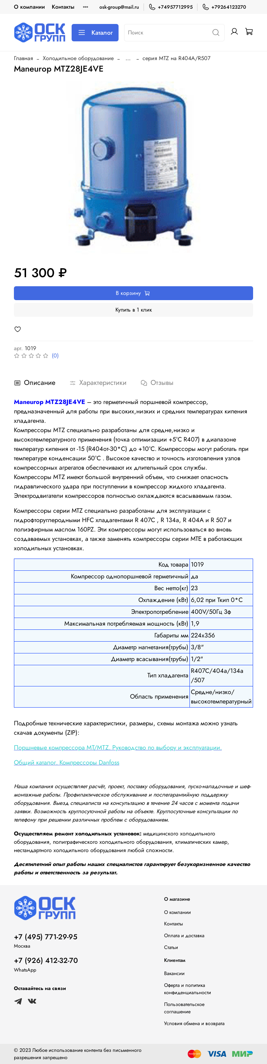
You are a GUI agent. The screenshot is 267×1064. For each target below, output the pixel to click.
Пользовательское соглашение (184, 1008)
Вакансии (174, 973)
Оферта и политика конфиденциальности (187, 989)
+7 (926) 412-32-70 (46, 960)
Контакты (63, 7)
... (128, 58)
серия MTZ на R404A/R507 (176, 58)
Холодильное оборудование (78, 58)
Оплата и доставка (184, 935)
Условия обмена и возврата (194, 1023)
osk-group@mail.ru (119, 6)
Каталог (95, 32)
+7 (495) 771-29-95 (45, 937)
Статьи (171, 947)
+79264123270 (224, 7)
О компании (29, 7)
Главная (23, 58)
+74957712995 (170, 7)
